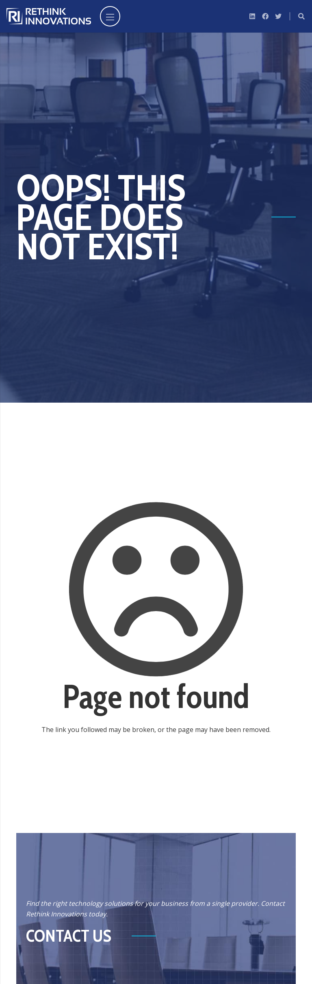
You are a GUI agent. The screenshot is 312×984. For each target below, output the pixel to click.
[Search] (302, 16)
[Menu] (110, 16)
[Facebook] (265, 16)
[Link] (48, 16)
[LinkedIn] (252, 16)
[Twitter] (278, 16)
